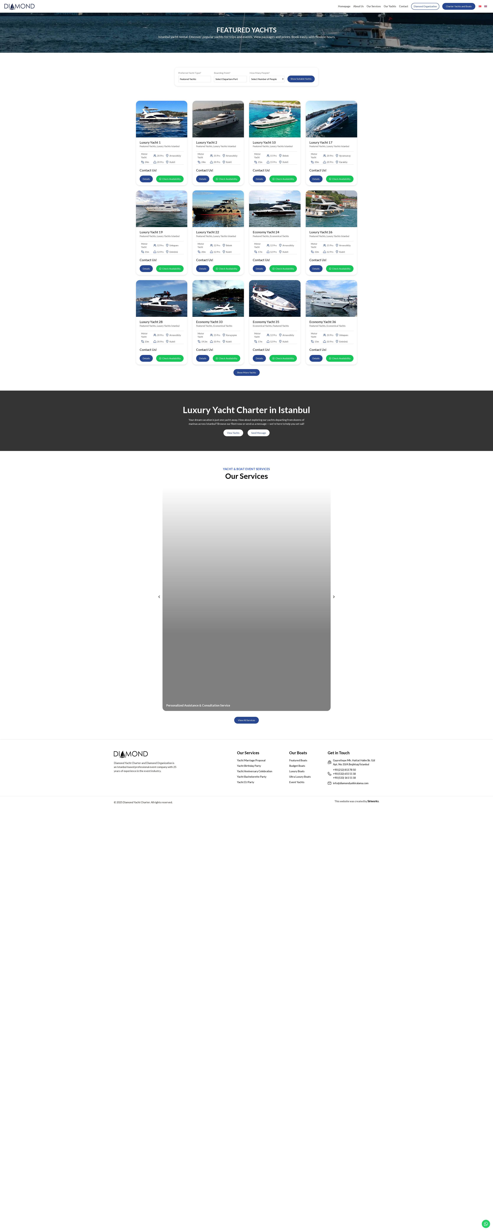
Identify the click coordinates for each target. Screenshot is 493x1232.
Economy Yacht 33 (209, 322)
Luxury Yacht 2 (206, 142)
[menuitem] (480, 6)
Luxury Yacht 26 (320, 232)
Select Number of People (264, 79)
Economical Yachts (279, 236)
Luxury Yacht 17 (320, 142)
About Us (358, 6)
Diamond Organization (425, 6)
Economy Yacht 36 (322, 322)
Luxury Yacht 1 (150, 142)
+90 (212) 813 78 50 (344, 769)
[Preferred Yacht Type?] (194, 79)
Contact (403, 6)
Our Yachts (390, 6)
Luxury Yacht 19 (151, 232)
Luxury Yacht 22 (207, 232)
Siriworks (373, 801)
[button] (246, 372)
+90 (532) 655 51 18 (344, 773)
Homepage (344, 6)
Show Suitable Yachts (301, 78)
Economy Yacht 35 (266, 322)
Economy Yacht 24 (266, 232)
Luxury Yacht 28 (151, 322)
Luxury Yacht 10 (264, 142)
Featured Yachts (148, 146)
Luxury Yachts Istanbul (168, 146)
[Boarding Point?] (230, 79)
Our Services (374, 6)
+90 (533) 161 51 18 (344, 777)
